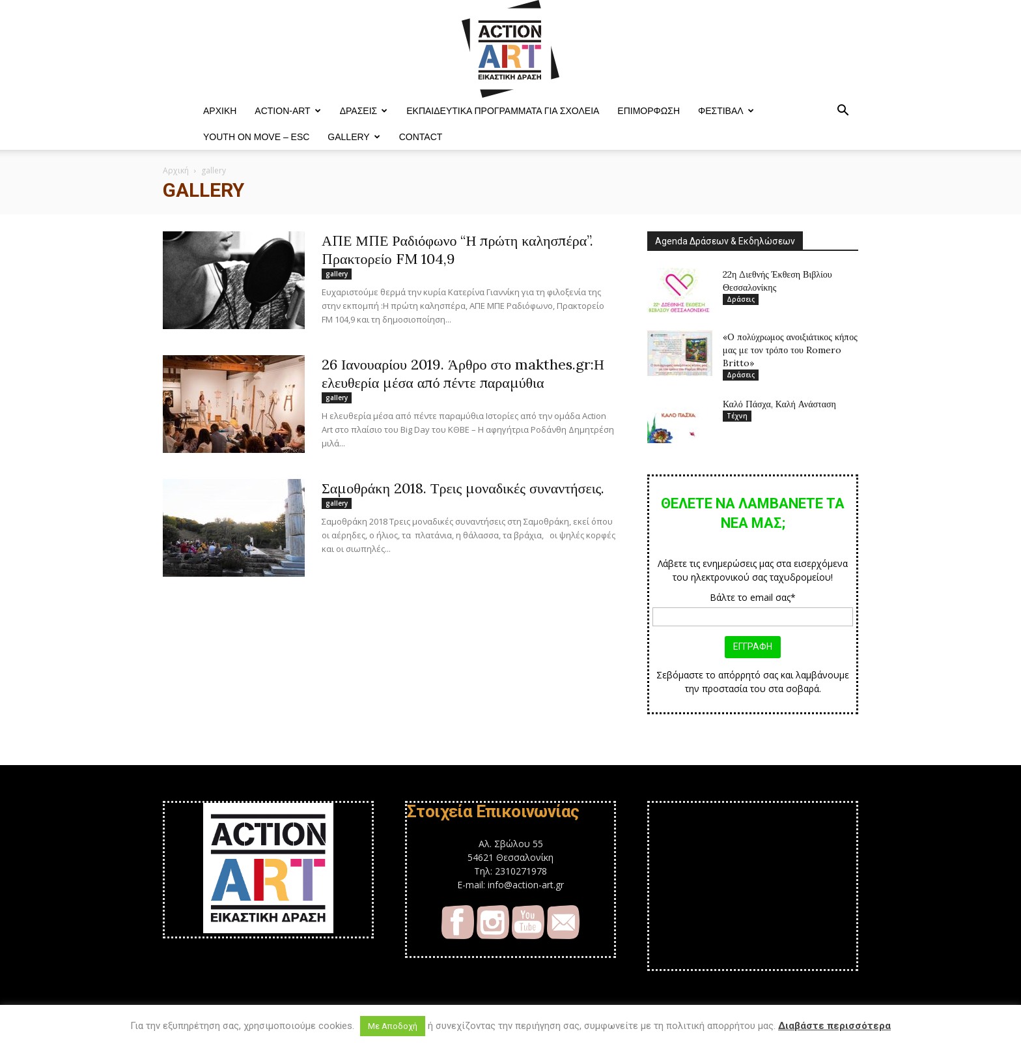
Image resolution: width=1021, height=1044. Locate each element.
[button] (842, 112)
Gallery (354, 137)
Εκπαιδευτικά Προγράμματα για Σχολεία (502, 111)
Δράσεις (364, 111)
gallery (337, 273)
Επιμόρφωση (648, 111)
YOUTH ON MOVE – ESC (256, 137)
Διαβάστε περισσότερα (834, 1026)
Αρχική (176, 170)
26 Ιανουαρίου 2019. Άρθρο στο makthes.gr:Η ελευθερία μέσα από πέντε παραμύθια (463, 373)
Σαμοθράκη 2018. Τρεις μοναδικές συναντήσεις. (463, 488)
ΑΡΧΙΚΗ (219, 111)
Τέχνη (737, 415)
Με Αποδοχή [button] (392, 1026)
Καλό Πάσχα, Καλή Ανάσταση (779, 404)
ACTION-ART (287, 111)
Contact (421, 137)
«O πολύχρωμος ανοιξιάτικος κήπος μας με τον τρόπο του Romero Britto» (790, 350)
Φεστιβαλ (726, 111)
